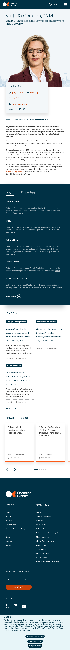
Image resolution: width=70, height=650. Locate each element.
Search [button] (60, 4)
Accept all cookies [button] (35, 641)
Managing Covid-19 (14, 365)
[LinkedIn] (15, 606)
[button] (53, 4)
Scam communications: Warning (47, 562)
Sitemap (39, 512)
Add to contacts (20, 104)
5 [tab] (45, 469)
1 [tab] (36, 469)
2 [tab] (39, 469)
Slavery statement (42, 537)
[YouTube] (24, 606)
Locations (9, 541)
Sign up (18, 587)
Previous (7, 469)
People (8, 512)
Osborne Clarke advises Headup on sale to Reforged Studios (19, 430)
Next (14, 469)
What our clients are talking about (17, 529)
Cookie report (41, 545)
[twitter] (24, 109)
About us (9, 545)
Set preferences (35, 646)
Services (9, 520)
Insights (8, 533)
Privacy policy (41, 525)
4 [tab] (43, 469)
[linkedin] (20, 109)
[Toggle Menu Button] (65, 4)
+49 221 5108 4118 (17, 93)
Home (8, 119)
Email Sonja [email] (34, 92)
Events (8, 537)
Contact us (40, 520)
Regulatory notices (42, 553)
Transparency (41, 549)
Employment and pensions (16, 322)
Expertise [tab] (28, 192)
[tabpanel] (19, 442)
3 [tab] (41, 469)
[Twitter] (7, 606)
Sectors (8, 516)
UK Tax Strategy (41, 557)
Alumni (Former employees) (45, 541)
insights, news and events (31, 579)
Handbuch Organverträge (15, 171)
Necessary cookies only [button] (35, 636)
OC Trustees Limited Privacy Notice (48, 533)
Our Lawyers (20, 119)
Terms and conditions (43, 516)
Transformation (11, 525)
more (20, 213)
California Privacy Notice (44, 529)
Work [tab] (10, 192)
